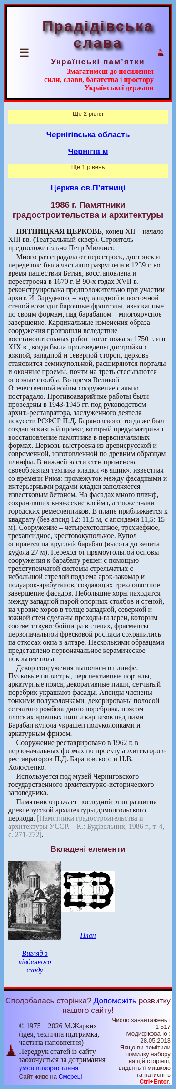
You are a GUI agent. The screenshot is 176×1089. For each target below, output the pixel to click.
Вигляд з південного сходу (34, 962)
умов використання (48, 1068)
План (88, 935)
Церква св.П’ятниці (87, 187)
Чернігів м (88, 151)
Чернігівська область (88, 134)
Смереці (70, 1076)
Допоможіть (115, 1000)
